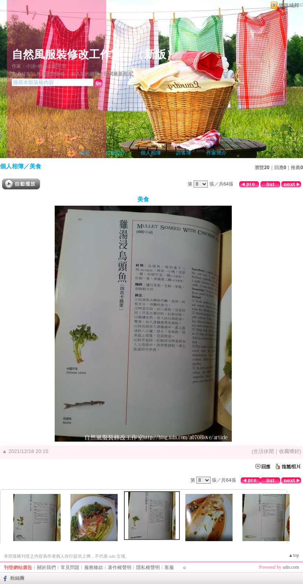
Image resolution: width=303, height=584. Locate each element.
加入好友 (21, 74)
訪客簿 (183, 153)
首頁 (85, 153)
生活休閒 (263, 451)
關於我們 (46, 567)
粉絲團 (17, 578)
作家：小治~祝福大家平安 (39, 66)
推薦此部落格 (51, 74)
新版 (155, 54)
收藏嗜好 (289, 451)
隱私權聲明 (148, 567)
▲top (293, 555)
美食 (35, 166)
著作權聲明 (119, 567)
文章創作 (115, 153)
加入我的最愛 (85, 74)
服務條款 (93, 567)
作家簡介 (216, 153)
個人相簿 (150, 153)
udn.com (291, 567)
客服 (169, 567)
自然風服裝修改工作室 (67, 54)
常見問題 (70, 567)
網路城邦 (289, 5)
